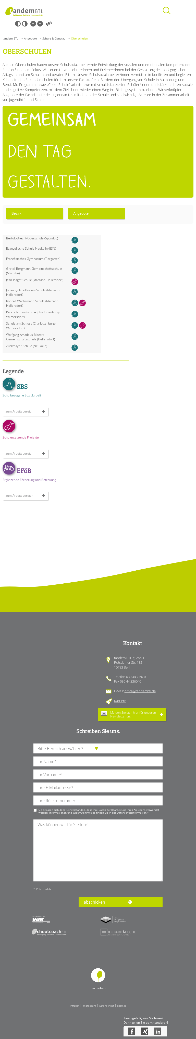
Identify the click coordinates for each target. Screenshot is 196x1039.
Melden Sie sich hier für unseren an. (133, 714)
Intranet (74, 1005)
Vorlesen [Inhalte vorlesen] (49, 24)
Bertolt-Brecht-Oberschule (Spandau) (32, 238)
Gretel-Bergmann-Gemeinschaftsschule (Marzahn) (34, 270)
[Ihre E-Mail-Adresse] (98, 787)
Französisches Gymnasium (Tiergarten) (33, 258)
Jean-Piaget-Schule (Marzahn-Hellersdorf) (34, 280)
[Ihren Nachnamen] (98, 761)
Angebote (30, 38)
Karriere (120, 700)
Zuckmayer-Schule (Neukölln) (26, 346)
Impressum (89, 1005)
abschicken (94, 902)
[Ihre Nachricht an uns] (98, 850)
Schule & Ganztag (53, 38)
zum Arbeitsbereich (19, 411)
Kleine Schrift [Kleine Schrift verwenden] (33, 24)
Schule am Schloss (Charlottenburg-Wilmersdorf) (31, 325)
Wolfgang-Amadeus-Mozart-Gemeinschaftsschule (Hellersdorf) (30, 336)
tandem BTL (10, 38)
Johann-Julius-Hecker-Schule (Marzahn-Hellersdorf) (33, 292)
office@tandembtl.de (140, 691)
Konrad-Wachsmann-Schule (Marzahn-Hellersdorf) (32, 303)
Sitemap (121, 1005)
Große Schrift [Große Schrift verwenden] (40, 24)
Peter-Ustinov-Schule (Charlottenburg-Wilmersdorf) (32, 314)
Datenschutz (106, 1005)
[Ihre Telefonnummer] (98, 800)
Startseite (24, 11)
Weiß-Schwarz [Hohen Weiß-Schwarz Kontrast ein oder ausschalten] (25, 24)
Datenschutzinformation (131, 812)
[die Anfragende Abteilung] (98, 748)
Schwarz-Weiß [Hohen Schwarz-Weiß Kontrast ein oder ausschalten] (18, 24)
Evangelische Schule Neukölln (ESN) (31, 248)
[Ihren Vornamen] (98, 774)
